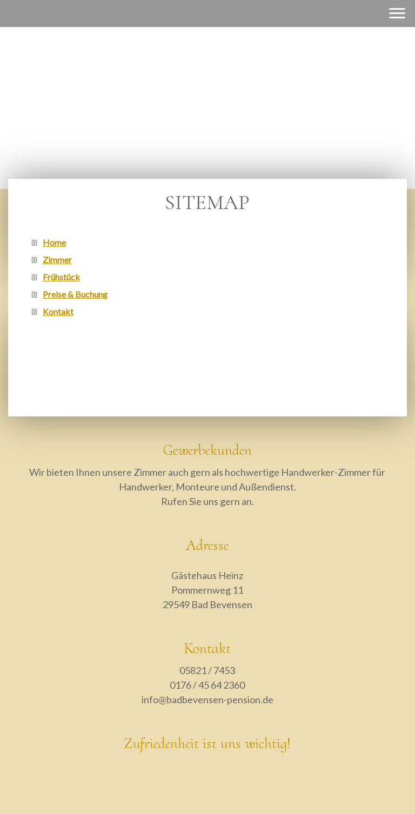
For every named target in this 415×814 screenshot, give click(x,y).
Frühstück (61, 277)
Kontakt (58, 311)
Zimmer (57, 259)
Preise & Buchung (75, 294)
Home (54, 242)
